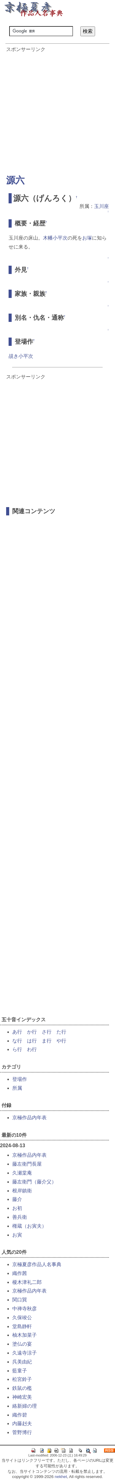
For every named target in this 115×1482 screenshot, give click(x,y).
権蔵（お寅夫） (29, 1226)
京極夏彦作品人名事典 (36, 1264)
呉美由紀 (22, 1361)
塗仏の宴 (22, 1344)
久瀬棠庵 (22, 1172)
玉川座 (101, 206)
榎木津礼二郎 (27, 1282)
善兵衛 (19, 1217)
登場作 (19, 1079)
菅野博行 (22, 1432)
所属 (17, 1088)
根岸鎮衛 (22, 1190)
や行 (61, 1040)
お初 (17, 1208)
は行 (32, 1040)
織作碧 (19, 1414)
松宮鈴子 (22, 1379)
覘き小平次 (21, 356)
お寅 (17, 1235)
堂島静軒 (22, 1326)
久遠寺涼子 (24, 1352)
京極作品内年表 (29, 1117)
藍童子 (19, 1370)
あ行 (17, 1031)
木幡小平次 (55, 237)
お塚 (87, 237)
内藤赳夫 (22, 1423)
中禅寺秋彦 (24, 1308)
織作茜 (19, 1273)
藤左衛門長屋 (27, 1164)
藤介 (17, 1199)
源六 (15, 180)
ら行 (17, 1049)
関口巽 (19, 1299)
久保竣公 (22, 1317)
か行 (32, 1031)
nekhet (61, 1476)
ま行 (47, 1040)
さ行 (47, 1031)
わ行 (32, 1049)
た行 (61, 1031)
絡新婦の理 (24, 1406)
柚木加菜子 (24, 1335)
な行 (17, 1040)
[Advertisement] (57, 110)
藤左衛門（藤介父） (34, 1181)
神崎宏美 (22, 1397)
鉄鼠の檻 (22, 1388)
